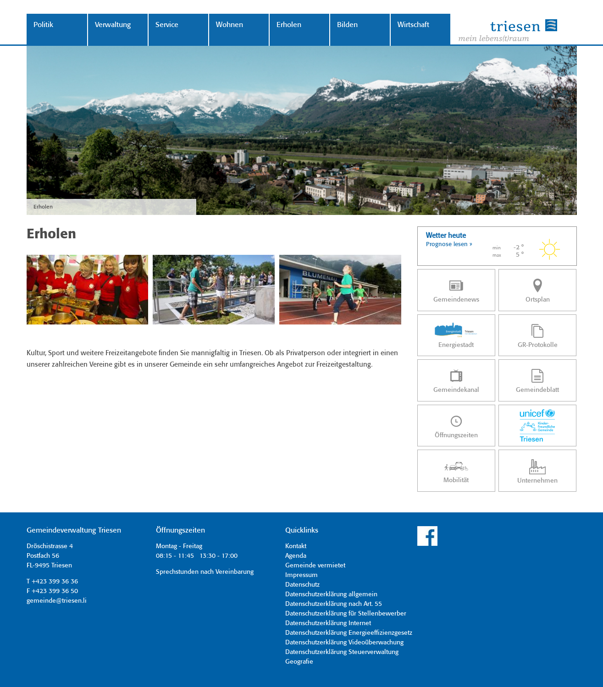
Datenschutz (302, 585)
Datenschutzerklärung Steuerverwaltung (341, 652)
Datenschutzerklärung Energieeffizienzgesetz (348, 633)
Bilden (347, 25)
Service (166, 25)
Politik (43, 25)
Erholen (289, 25)
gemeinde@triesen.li (57, 601)
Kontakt (295, 546)
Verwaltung (113, 25)
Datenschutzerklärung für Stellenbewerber (345, 613)
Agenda (295, 556)
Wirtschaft (413, 25)
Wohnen (229, 25)
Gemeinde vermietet (315, 565)
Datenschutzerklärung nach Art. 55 (333, 604)
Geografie (299, 662)
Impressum (301, 575)
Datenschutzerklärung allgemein (331, 594)
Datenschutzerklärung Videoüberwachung (344, 642)
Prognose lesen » (449, 244)
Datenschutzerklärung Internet (328, 623)
